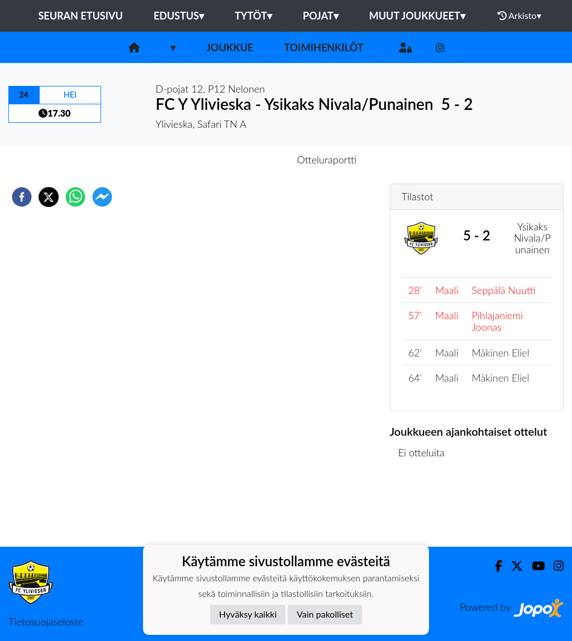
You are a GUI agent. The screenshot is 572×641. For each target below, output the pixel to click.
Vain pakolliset (325, 614)
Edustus (179, 15)
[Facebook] (494, 566)
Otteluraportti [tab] (327, 159)
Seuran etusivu (80, 15)
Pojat (321, 15)
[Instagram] (440, 48)
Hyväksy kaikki (248, 614)
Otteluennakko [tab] (247, 159)
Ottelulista (426, 509)
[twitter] (49, 197)
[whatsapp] (75, 197)
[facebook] (22, 197)
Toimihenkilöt (323, 47)
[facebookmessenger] (102, 197)
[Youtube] (534, 566)
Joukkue (229, 47)
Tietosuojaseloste (45, 621)
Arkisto (519, 15)
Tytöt (253, 15)
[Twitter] (512, 566)
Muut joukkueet (417, 15)
